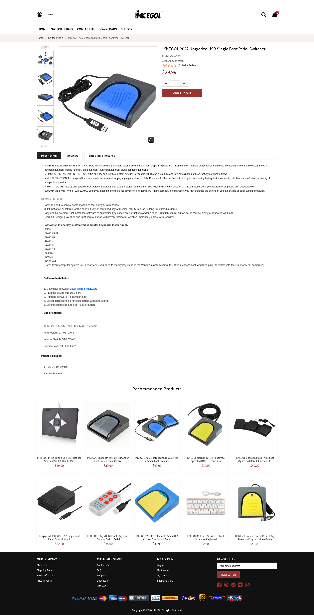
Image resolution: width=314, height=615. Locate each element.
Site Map (101, 586)
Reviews (72, 156)
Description (49, 156)
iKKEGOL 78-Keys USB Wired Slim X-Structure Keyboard (205, 538)
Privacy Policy (44, 581)
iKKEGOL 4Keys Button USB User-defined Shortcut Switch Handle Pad (59, 459)
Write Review (189, 65)
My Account (163, 570)
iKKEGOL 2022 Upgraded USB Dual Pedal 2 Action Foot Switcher (157, 459)
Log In (160, 565)
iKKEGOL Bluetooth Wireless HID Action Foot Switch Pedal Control (108, 459)
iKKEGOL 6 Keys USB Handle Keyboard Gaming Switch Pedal (108, 538)
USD (51, 14)
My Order (162, 575)
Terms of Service (46, 575)
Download (102, 581)
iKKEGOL (156, 610)
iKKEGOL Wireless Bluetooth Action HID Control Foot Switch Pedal (157, 538)
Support (101, 575)
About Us (41, 565)
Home (43, 29)
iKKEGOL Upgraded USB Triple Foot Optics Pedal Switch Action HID (254, 459)
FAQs (99, 570)
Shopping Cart (165, 581)
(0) (179, 65)
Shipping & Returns (102, 156)
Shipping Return (45, 570)
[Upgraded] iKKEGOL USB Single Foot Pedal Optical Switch (59, 538)
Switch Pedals (55, 38)
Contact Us (103, 565)
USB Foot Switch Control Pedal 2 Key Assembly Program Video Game (255, 538)
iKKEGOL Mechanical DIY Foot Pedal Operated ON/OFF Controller (206, 459)
